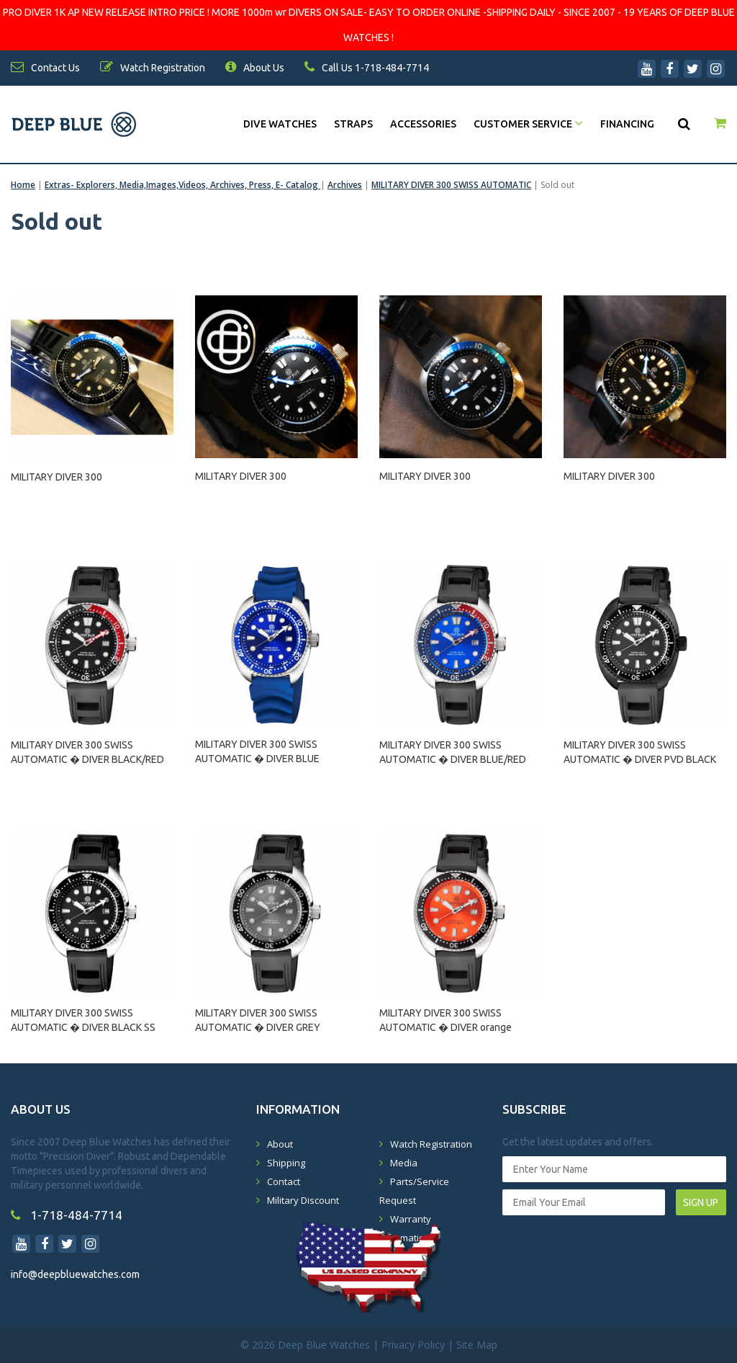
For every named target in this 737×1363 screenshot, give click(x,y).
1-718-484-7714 (66, 1215)
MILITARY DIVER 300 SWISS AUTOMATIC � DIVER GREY (257, 1020)
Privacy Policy (413, 1344)
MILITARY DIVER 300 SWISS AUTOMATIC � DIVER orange (445, 1020)
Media (403, 1162)
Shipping (286, 1162)
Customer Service (528, 124)
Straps (353, 124)
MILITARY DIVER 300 (56, 477)
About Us (254, 67)
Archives (344, 185)
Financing (627, 124)
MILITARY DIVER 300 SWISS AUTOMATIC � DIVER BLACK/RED (87, 752)
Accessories (423, 124)
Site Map (476, 1344)
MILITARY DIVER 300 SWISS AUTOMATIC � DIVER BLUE (257, 751)
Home (23, 185)
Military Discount (303, 1200)
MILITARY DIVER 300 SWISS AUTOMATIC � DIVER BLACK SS (83, 1020)
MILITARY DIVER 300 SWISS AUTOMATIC (451, 185)
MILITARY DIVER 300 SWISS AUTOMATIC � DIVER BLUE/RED (452, 752)
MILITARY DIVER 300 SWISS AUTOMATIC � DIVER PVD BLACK (640, 752)
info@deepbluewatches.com (75, 1274)
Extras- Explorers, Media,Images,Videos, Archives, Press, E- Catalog (182, 185)
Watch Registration (431, 1144)
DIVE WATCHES (280, 124)
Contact (283, 1181)
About (280, 1144)
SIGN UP (700, 1202)
